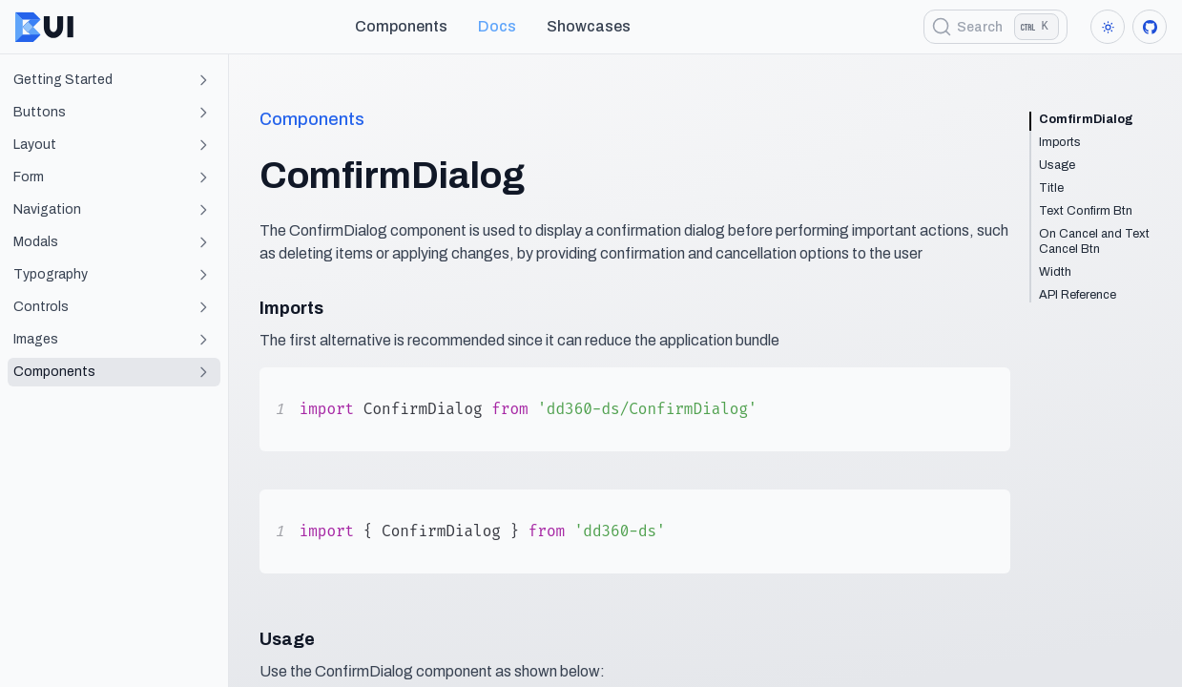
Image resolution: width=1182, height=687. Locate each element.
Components (401, 26)
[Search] (995, 27)
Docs (497, 26)
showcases (589, 26)
